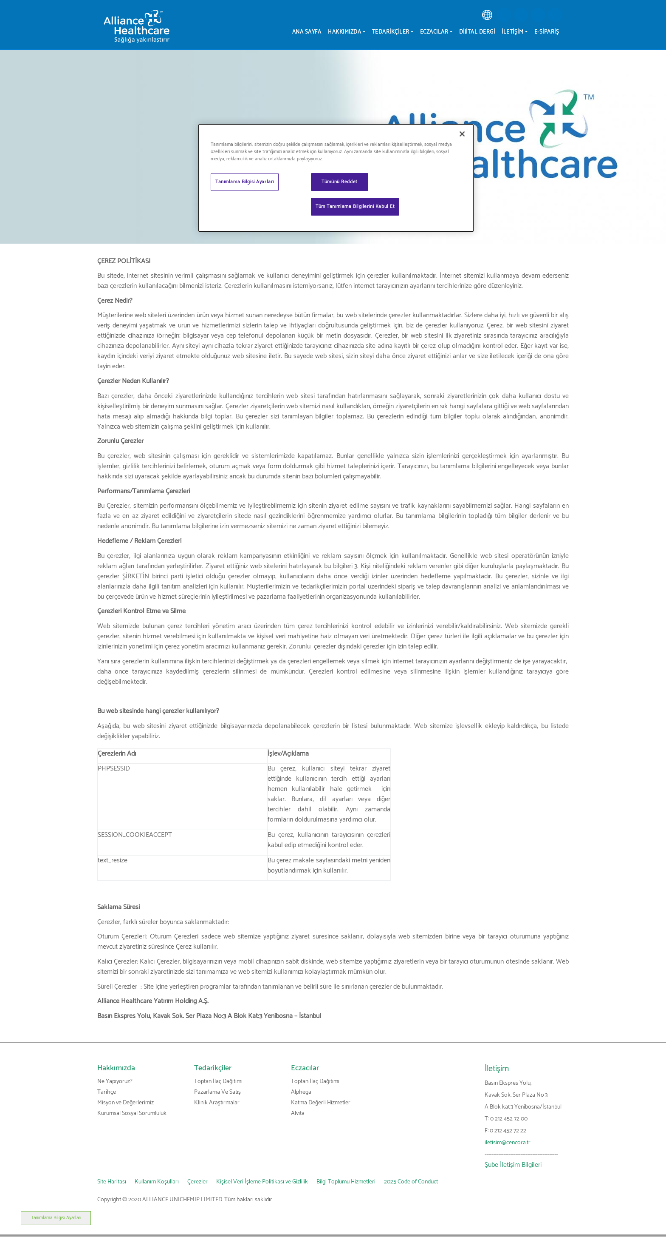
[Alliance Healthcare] (136, 26)
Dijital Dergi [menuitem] (477, 32)
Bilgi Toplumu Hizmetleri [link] (345, 1182)
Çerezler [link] (197, 1182)
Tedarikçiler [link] (212, 1068)
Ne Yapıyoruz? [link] (115, 1081)
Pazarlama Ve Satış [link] (217, 1092)
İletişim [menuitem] (512, 32)
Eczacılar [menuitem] (434, 32)
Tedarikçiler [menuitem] (390, 32)
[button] (504, 15)
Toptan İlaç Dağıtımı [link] (218, 1081)
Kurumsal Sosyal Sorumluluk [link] (131, 1113)
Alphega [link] (301, 1092)
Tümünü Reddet (339, 182)
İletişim (497, 1069)
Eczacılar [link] (305, 1068)
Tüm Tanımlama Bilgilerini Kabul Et (355, 206)
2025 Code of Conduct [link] (411, 1182)
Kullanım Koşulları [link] (157, 1182)
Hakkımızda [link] (116, 1068)
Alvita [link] (298, 1113)
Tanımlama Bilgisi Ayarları (35, 1218)
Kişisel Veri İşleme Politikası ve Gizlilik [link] (262, 1182)
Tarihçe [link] (106, 1092)
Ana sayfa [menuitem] (307, 32)
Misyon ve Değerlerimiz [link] (125, 1103)
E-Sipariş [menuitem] (546, 32)
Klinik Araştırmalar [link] (217, 1103)
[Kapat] (462, 134)
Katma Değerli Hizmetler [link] (320, 1103)
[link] (487, 15)
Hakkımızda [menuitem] (344, 32)
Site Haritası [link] (111, 1182)
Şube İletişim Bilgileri (513, 1165)
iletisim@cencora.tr (508, 1143)
